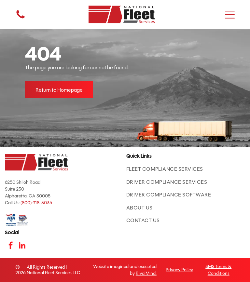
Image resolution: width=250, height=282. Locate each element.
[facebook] (10, 246)
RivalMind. (146, 273)
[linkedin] (22, 246)
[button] (230, 15)
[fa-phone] (20, 18)
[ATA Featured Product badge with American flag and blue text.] (10, 219)
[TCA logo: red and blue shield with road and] (22, 219)
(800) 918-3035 (36, 203)
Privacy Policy (179, 270)
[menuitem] (185, 169)
